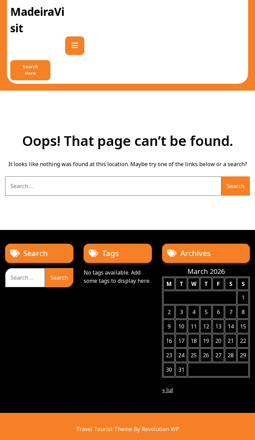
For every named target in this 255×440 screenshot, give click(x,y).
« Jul (167, 390)
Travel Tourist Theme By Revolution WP (127, 429)
